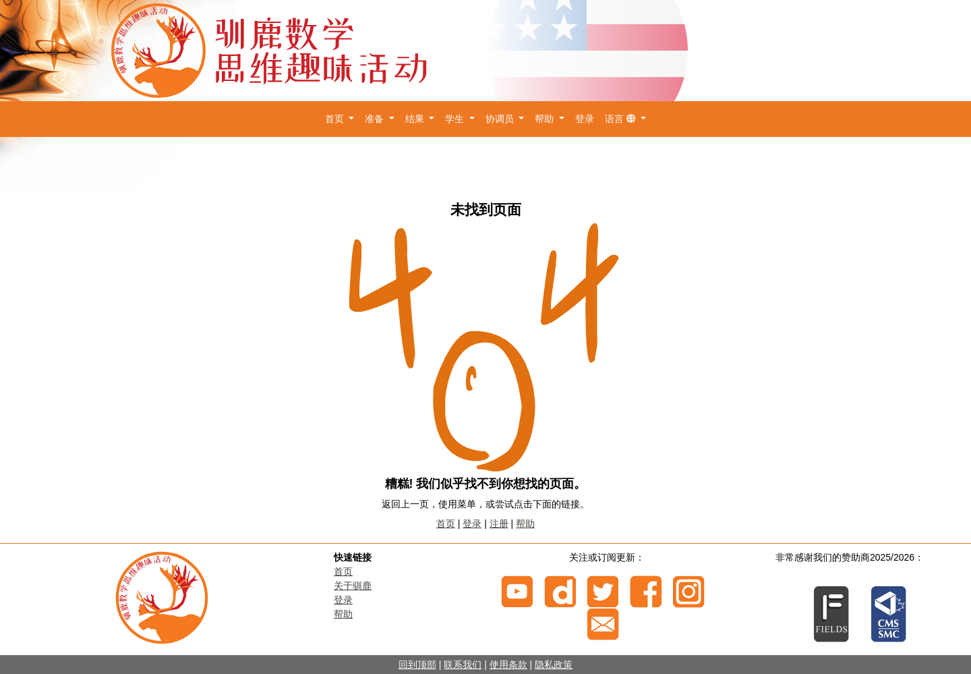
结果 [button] (416, 118)
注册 (499, 523)
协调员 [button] (501, 118)
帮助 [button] (545, 118)
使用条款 (508, 664)
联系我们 (462, 664)
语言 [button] (622, 118)
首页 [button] (336, 118)
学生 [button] (456, 118)
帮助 (525, 523)
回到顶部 (417, 664)
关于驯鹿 (353, 585)
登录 (584, 118)
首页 (445, 523)
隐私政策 (553, 664)
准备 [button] (375, 118)
